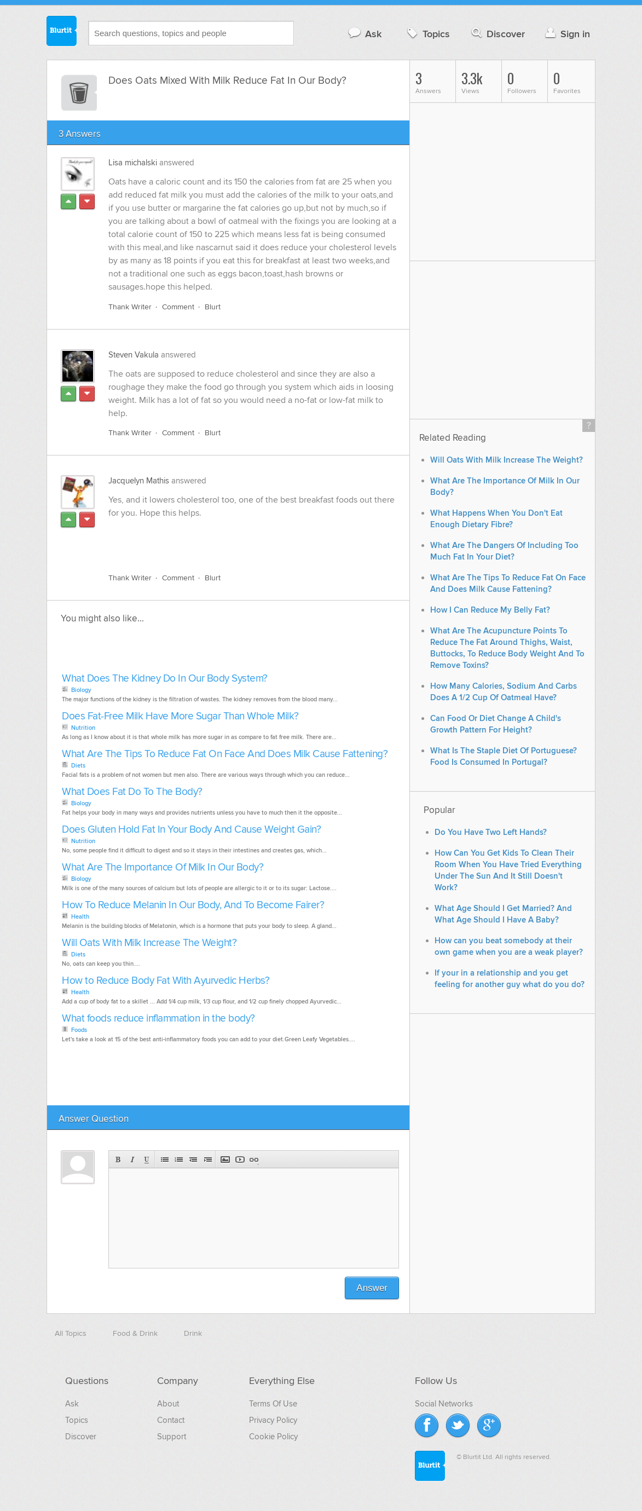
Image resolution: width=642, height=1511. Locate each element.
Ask (364, 33)
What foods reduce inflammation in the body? (158, 1018)
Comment (178, 307)
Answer (371, 1288)
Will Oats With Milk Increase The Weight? (149, 943)
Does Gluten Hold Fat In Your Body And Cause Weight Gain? (191, 829)
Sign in (566, 33)
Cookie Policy (273, 1436)
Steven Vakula (133, 355)
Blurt (213, 307)
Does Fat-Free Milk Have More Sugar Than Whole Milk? (180, 716)
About (168, 1404)
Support (171, 1436)
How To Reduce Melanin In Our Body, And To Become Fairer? (193, 905)
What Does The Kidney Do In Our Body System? (165, 678)
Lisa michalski (132, 163)
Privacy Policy (273, 1420)
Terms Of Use (273, 1404)
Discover (497, 33)
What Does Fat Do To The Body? (132, 792)
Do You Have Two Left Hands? (491, 832)
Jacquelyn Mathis (138, 481)
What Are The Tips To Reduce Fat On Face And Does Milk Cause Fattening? (224, 754)
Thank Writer (130, 307)
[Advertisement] (235, 539)
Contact (170, 1420)
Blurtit (62, 32)
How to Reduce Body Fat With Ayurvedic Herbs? (165, 980)
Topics (427, 33)
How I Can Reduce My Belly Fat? (490, 610)
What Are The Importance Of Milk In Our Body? (162, 867)
